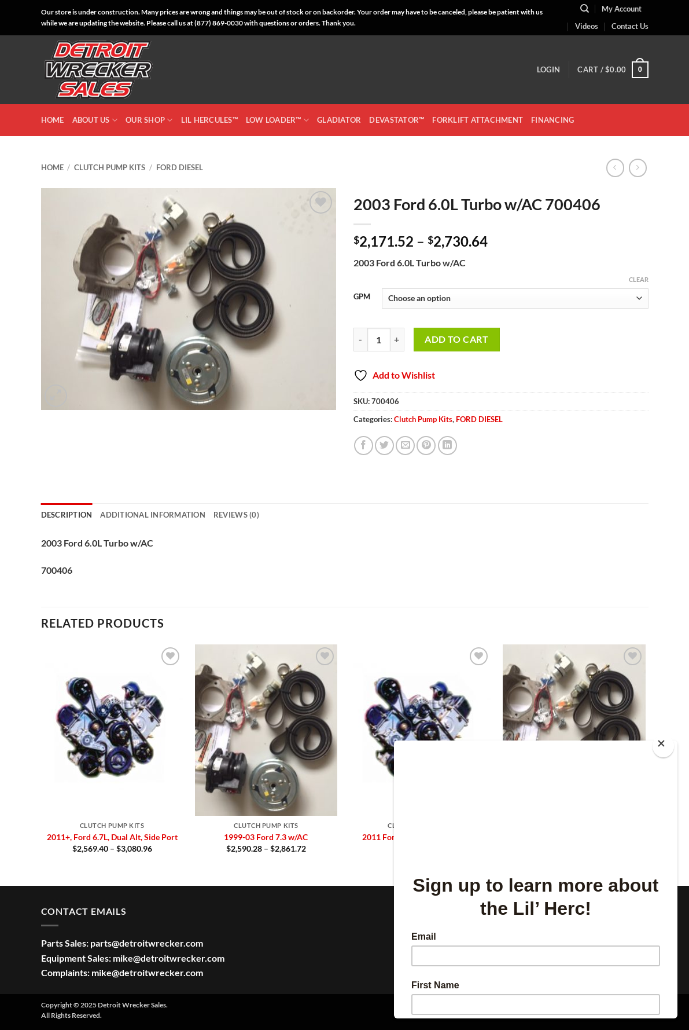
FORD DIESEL (179, 167)
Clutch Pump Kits (109, 167)
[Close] (663, 746)
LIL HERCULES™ (209, 119)
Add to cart (456, 339)
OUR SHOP (149, 120)
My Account (622, 8)
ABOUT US (95, 120)
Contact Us (630, 26)
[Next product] (615, 168)
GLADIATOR (339, 119)
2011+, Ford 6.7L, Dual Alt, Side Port (112, 837)
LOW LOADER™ (277, 120)
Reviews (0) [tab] (236, 514)
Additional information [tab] (152, 514)
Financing (552, 119)
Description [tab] (67, 514)
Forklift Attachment (477, 119)
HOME (52, 119)
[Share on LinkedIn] (447, 445)
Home (52, 167)
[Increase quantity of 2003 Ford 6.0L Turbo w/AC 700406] (397, 339)
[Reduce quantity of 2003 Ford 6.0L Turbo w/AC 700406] (360, 339)
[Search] (584, 9)
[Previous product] (638, 168)
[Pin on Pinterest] (426, 445)
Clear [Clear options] (639, 279)
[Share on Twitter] (384, 445)
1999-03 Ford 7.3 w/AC (266, 837)
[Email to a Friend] (405, 445)
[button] (548, 69)
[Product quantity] (378, 339)
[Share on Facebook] (363, 445)
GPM (361, 297)
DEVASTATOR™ (396, 119)
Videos (586, 26)
